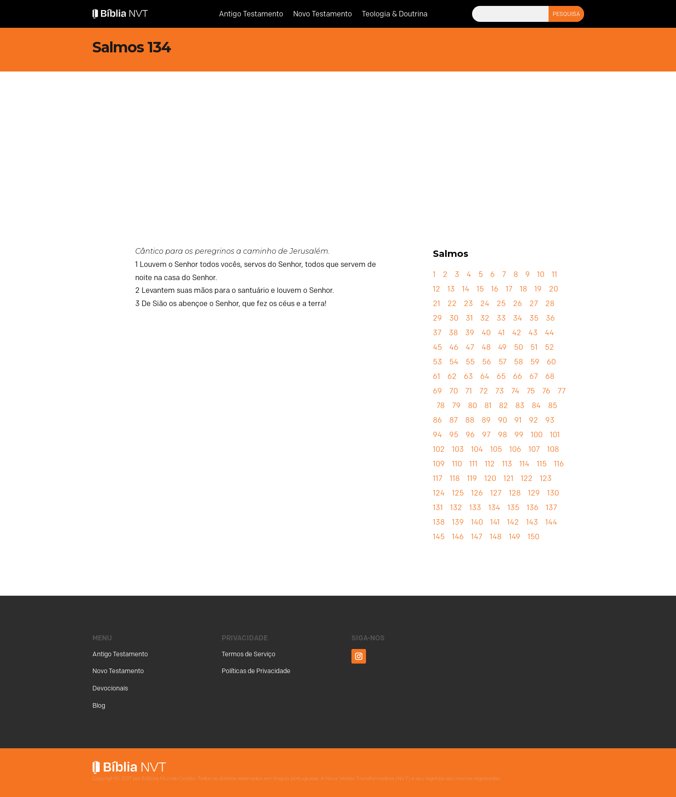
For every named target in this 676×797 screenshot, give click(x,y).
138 (439, 522)
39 (469, 332)
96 (470, 434)
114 (524, 464)
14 (465, 289)
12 (436, 289)
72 (483, 391)
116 (559, 464)
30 (453, 318)
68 (549, 376)
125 (458, 493)
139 (458, 522)
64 (484, 376)
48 (486, 347)
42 (516, 332)
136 (533, 507)
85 (552, 405)
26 (517, 303)
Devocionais (110, 688)
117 (437, 478)
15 (480, 289)
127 (496, 493)
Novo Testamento (322, 14)
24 (484, 303)
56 (486, 362)
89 (486, 420)
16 (494, 289)
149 (514, 536)
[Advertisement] (338, 140)
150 (533, 536)
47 (470, 347)
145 (439, 536)
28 (549, 303)
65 (501, 376)
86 (437, 420)
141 (495, 522)
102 (439, 449)
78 (441, 405)
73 (499, 391)
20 (553, 289)
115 (542, 464)
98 (502, 434)
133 (475, 507)
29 (437, 318)
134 (494, 507)
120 (490, 478)
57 (502, 362)
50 (518, 347)
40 (486, 332)
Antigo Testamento (251, 14)
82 (503, 405)
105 (496, 449)
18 (523, 289)
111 (473, 464)
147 (477, 536)
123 (546, 478)
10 (540, 274)
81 (488, 405)
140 (477, 522)
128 (515, 493)
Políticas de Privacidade (256, 671)
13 (451, 289)
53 (437, 362)
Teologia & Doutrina (394, 14)
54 (453, 362)
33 (501, 318)
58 (518, 362)
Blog (98, 706)
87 (453, 420)
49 (502, 347)
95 (453, 434)
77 (562, 391)
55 (470, 362)
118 (455, 478)
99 (519, 434)
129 (534, 493)
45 (437, 347)
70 (453, 391)
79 (456, 405)
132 (456, 507)
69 (437, 391)
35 (534, 318)
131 (438, 507)
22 (452, 303)
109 (439, 464)
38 (453, 332)
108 (553, 449)
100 (537, 434)
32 (484, 318)
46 (453, 347)
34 (517, 318)
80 (472, 405)
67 (533, 376)
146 (458, 536)
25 (501, 303)
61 (436, 376)
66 (517, 376)
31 (469, 318)
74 (515, 391)
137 (551, 507)
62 (452, 376)
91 (518, 420)
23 (468, 303)
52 (549, 347)
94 (437, 434)
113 (507, 464)
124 (439, 493)
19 (538, 289)
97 (486, 434)
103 (458, 449)
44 (549, 332)
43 (533, 332)
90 (502, 420)
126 (477, 493)
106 (515, 449)
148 (496, 536)
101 (555, 434)
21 (436, 303)
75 (531, 391)
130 (553, 493)
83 (519, 405)
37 (437, 332)
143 (532, 522)
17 (509, 289)
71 (468, 391)
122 (527, 478)
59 (534, 362)
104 (477, 449)
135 (513, 507)
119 (472, 478)
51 (534, 347)
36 (550, 318)
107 (534, 449)
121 (508, 478)
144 (551, 522)
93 (549, 420)
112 (490, 464)
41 (501, 332)
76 (546, 391)
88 (469, 420)
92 (533, 420)
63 (468, 376)
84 (536, 405)
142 (513, 522)
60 (551, 362)
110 (457, 464)
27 (533, 303)
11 (554, 274)
